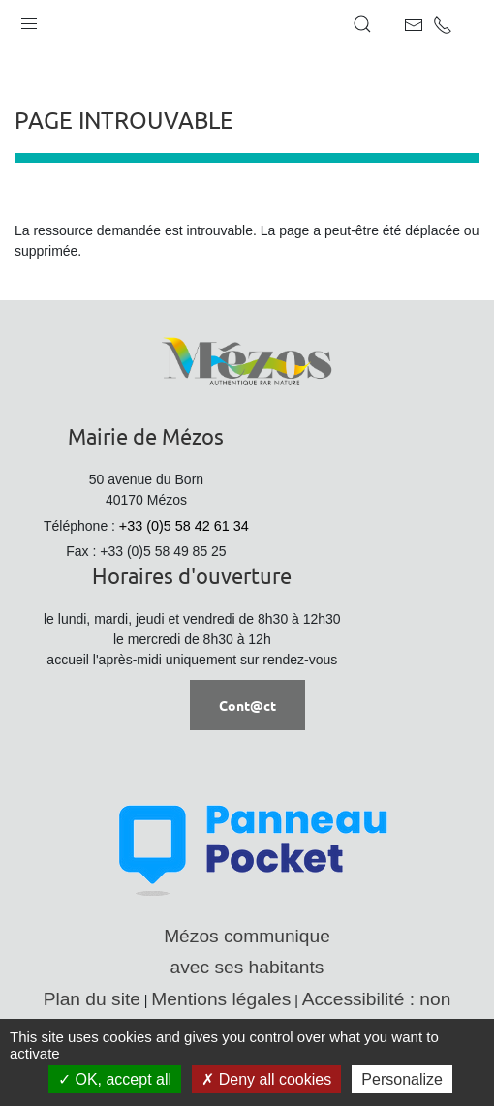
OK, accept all (114, 1079)
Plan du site (92, 999)
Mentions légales (221, 999)
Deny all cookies (266, 1079)
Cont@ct (247, 705)
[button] (29, 19)
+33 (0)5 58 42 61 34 (184, 526)
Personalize (402, 1079)
